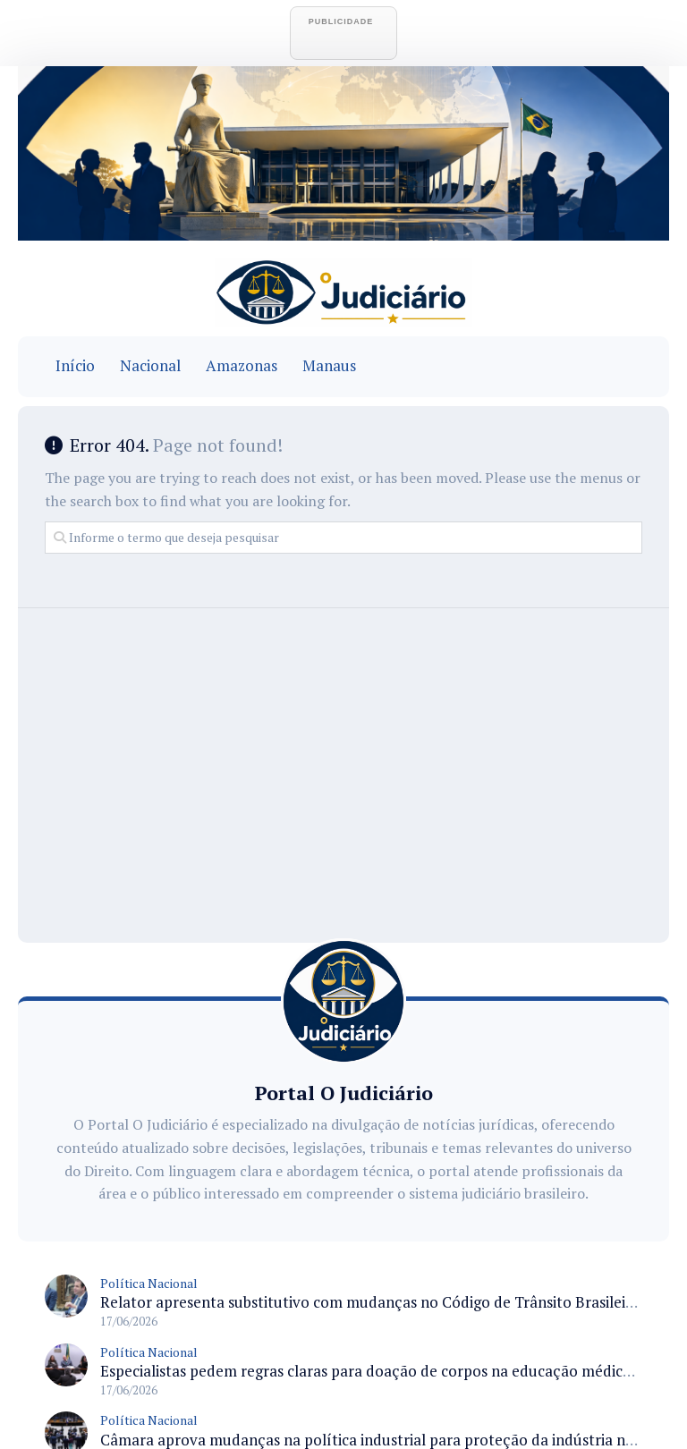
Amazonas (241, 366)
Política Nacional (149, 1283)
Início (75, 366)
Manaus (329, 366)
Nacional (150, 366)
